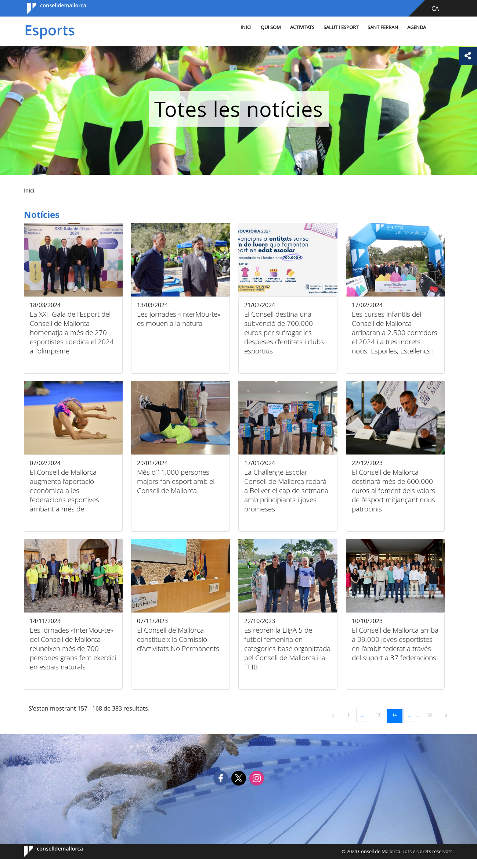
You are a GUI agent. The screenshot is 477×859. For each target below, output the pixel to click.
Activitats (302, 27)
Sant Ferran (383, 27)
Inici (246, 27)
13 (380, 715)
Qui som (271, 27)
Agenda (416, 27)
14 (397, 715)
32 (432, 715)
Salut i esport (341, 27)
